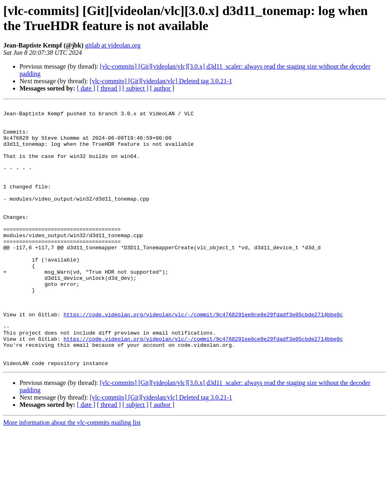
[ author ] (162, 88)
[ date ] (86, 88)
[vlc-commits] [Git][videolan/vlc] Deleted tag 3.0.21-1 (161, 81)
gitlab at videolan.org (112, 45)
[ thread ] (109, 88)
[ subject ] (135, 88)
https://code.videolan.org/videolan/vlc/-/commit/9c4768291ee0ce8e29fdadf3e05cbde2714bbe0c (203, 357)
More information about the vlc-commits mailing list (72, 474)
